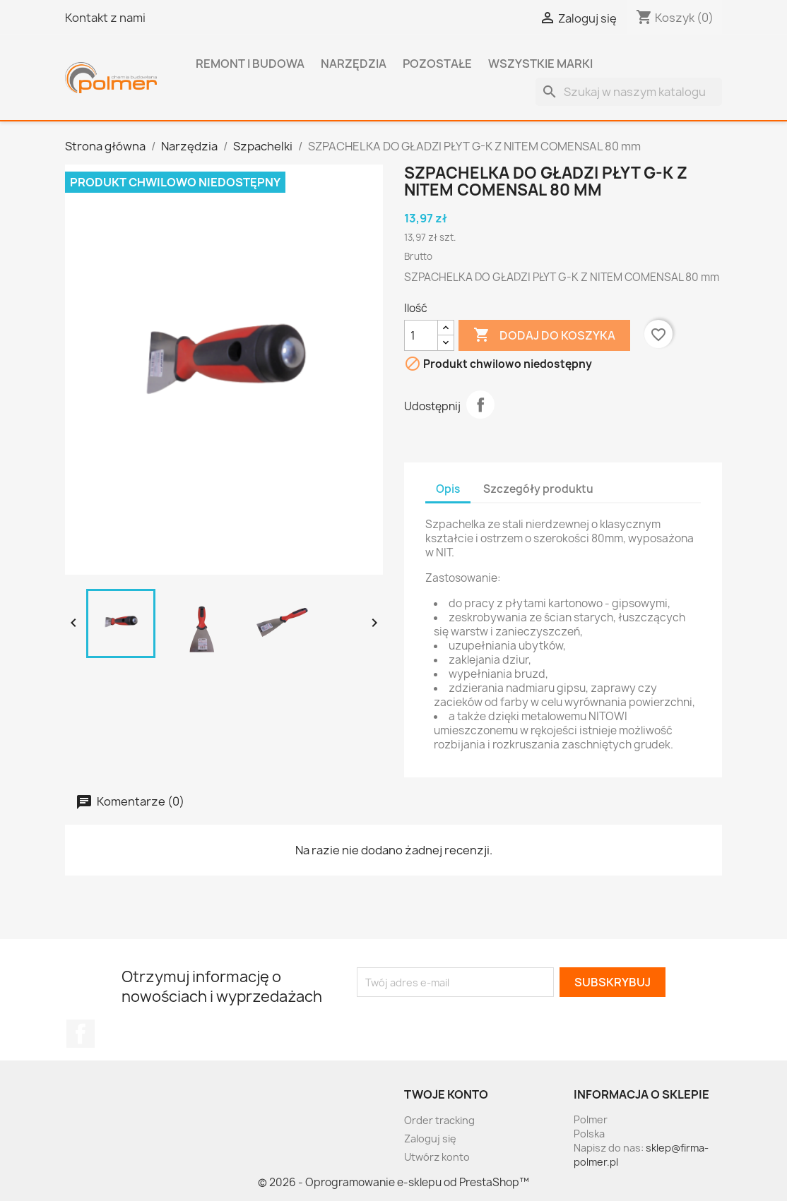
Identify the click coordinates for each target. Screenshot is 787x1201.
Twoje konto (446, 1094)
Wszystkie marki (540, 63)
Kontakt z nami (105, 17)
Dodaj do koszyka (544, 335)
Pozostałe (437, 63)
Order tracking (439, 1120)
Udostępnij (480, 404)
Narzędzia (353, 63)
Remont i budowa (250, 63)
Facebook (80, 1034)
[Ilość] (421, 335)
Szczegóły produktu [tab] (538, 489)
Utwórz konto (437, 1157)
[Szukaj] (628, 92)
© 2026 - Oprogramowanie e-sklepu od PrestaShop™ (393, 1182)
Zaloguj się (430, 1138)
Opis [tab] (448, 489)
